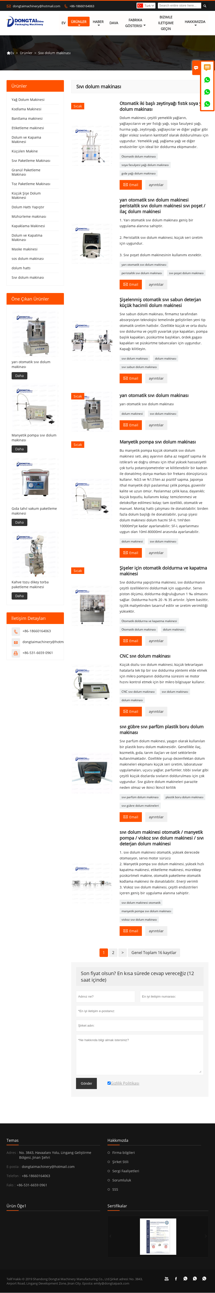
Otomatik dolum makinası (139, 157)
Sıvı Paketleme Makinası (31, 160)
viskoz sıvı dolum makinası (139, 920)
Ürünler (78, 23)
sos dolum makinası (28, 258)
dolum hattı (21, 268)
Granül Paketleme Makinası (26, 172)
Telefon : (14, 1176)
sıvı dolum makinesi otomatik (141, 903)
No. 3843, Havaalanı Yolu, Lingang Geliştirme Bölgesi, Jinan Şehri (55, 1155)
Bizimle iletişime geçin (166, 23)
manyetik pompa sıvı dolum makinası (146, 911)
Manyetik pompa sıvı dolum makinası (34, 438)
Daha (19, 376)
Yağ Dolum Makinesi (28, 100)
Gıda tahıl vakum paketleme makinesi (34, 511)
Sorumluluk (121, 1180)
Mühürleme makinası (29, 216)
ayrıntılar (156, 185)
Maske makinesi (25, 249)
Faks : (11, 1185)
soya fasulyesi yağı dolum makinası (145, 165)
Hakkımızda (195, 23)
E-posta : (14, 1167)
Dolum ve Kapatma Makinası (27, 237)
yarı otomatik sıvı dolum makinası (144, 265)
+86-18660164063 (81, 6)
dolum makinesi (132, 414)
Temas (13, 1140)
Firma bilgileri (123, 1152)
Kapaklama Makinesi (28, 226)
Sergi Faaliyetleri (125, 1171)
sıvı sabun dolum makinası (139, 367)
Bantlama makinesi (27, 118)
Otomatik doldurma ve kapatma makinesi (149, 621)
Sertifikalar (117, 1206)
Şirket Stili (120, 1162)
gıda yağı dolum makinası (139, 174)
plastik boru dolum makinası (184, 797)
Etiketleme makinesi (28, 128)
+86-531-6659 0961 (38, 652)
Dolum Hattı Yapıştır (28, 207)
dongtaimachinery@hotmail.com (36, 6)
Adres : (12, 1152)
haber (98, 23)
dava (113, 23)
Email (130, 184)
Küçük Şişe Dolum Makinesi (26, 195)
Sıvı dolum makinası (28, 277)
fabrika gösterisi (135, 23)
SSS (115, 1189)
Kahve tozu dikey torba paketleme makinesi (30, 584)
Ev (63, 23)
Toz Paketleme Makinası (31, 184)
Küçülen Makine (25, 151)
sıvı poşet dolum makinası (186, 273)
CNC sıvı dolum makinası (138, 692)
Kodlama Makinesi (26, 109)
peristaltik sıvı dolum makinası (142, 273)
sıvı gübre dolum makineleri (140, 806)
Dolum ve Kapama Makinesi (26, 139)
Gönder (86, 1084)
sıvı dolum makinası (135, 359)
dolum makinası (165, 359)
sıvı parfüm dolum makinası (140, 797)
